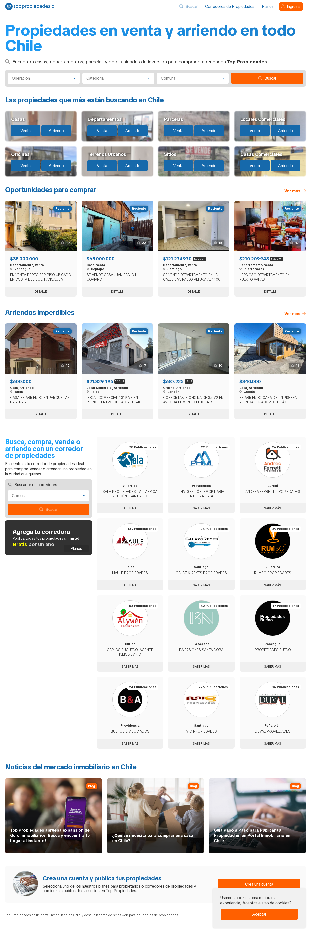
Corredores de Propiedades (229, 6)
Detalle (41, 292)
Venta (25, 130)
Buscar (188, 6)
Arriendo (56, 130)
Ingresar (291, 6)
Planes (268, 6)
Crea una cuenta (259, 884)
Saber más (130, 508)
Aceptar (259, 914)
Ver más (295, 191)
